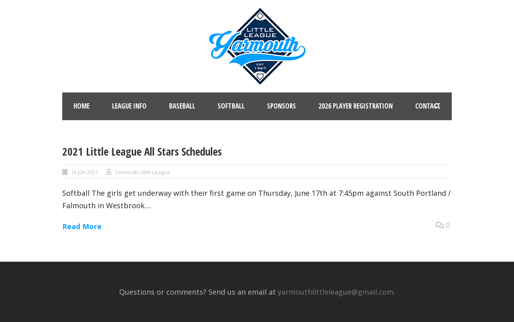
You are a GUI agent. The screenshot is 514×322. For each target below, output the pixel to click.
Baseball (182, 106)
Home (81, 106)
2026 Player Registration (355, 106)
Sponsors (281, 106)
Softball (231, 106)
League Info (129, 106)
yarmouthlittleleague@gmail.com (336, 292)
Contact (428, 106)
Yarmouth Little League (142, 172)
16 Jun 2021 (84, 172)
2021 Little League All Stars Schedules (142, 151)
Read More (82, 226)
